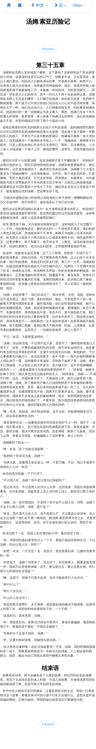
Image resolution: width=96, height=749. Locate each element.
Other (78, 5)
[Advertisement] (48, 34)
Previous (48, 49)
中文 (39, 5)
